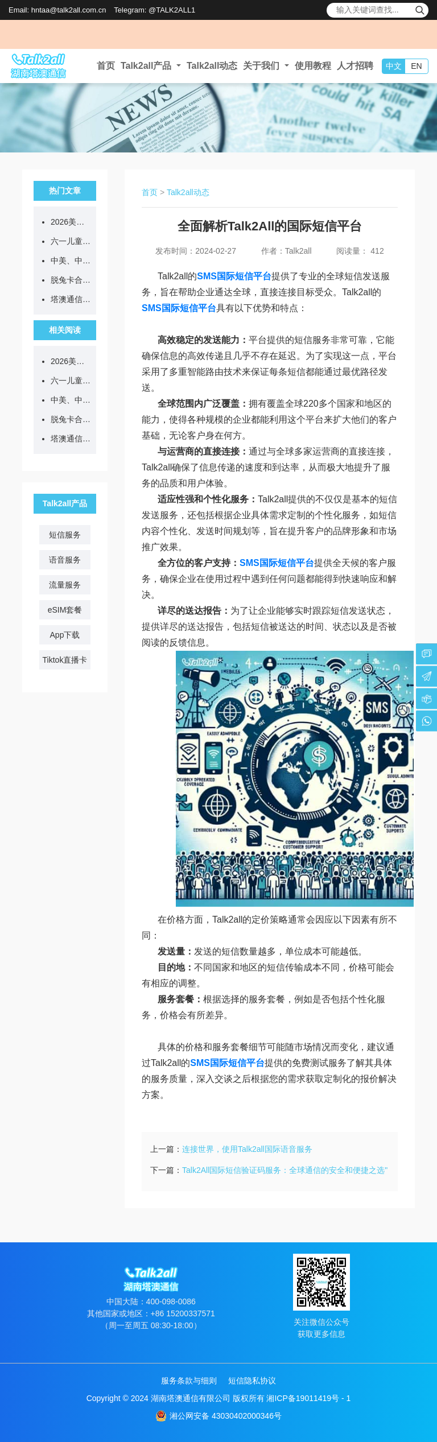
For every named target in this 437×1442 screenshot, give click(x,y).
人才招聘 (355, 66)
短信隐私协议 (252, 1380)
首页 (106, 66)
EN (416, 66)
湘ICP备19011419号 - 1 (308, 1398)
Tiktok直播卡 (65, 659)
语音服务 (65, 559)
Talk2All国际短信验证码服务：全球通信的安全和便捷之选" (284, 1170)
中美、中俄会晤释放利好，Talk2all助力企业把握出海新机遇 (70, 260)
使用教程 (313, 66)
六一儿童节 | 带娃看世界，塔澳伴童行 (70, 241)
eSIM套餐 (65, 609)
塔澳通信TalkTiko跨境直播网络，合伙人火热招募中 (70, 299)
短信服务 (65, 534)
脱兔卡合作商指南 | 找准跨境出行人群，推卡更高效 (70, 279)
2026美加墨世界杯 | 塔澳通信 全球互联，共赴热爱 (70, 221)
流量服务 (65, 584)
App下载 (65, 634)
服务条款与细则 (189, 1380)
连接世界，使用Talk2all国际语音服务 (247, 1149)
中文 (394, 66)
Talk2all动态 (212, 66)
